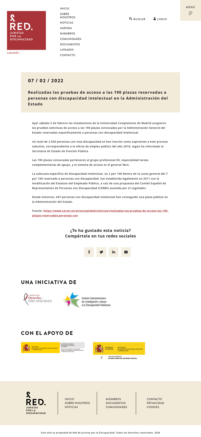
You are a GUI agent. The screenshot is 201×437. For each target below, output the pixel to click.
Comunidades (70, 36)
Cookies (153, 404)
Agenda (66, 25)
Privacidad (155, 400)
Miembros (67, 30)
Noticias (66, 19)
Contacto (67, 52)
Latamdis (13, 51)
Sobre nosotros (72, 14)
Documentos (70, 41)
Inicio (64, 9)
